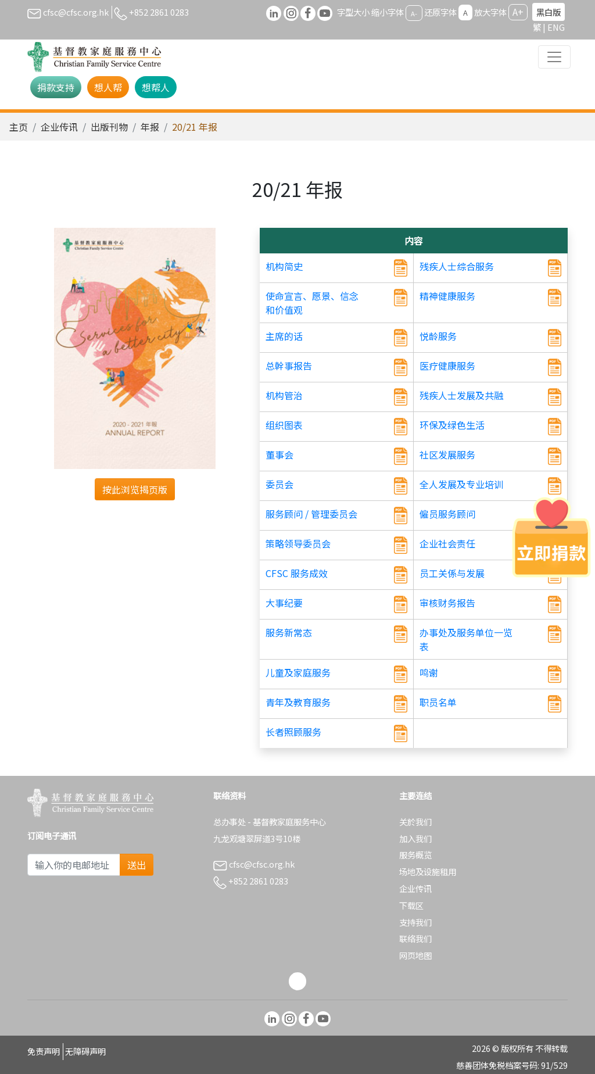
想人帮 (108, 87)
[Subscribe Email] (73, 865)
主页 (18, 127)
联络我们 (415, 938)
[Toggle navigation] (554, 57)
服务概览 (415, 855)
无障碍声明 (85, 1051)
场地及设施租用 (427, 871)
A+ (518, 12)
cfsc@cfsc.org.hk (68, 12)
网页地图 (415, 955)
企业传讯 (59, 127)
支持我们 (415, 922)
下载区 (411, 905)
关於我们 (415, 821)
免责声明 (43, 1051)
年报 (150, 127)
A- (414, 12)
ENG (556, 27)
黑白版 (548, 12)
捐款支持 (55, 87)
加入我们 (415, 838)
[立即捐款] (551, 537)
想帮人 (156, 87)
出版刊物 (109, 127)
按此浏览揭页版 (134, 489)
